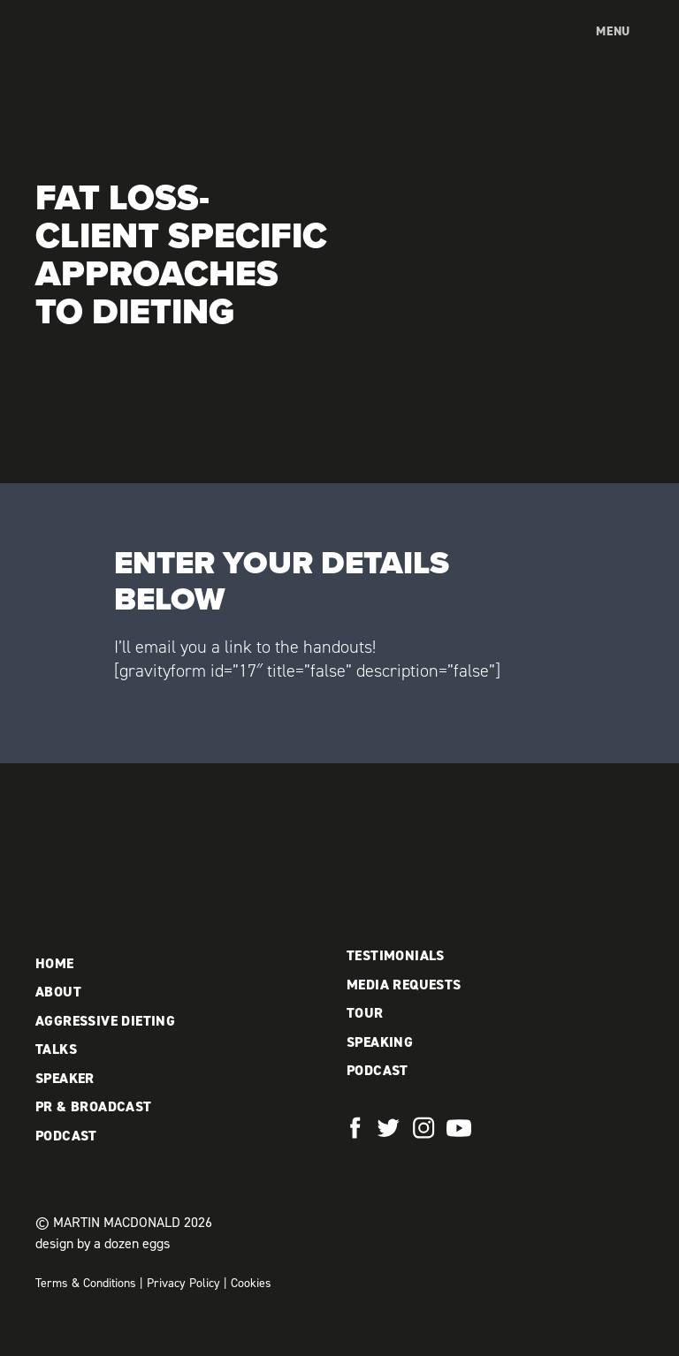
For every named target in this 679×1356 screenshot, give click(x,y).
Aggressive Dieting (105, 1020)
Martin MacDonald (128, 49)
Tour (365, 1013)
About (58, 991)
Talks (56, 1049)
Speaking (380, 1042)
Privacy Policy (183, 1283)
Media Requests (404, 984)
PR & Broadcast (93, 1106)
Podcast (66, 1135)
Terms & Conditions (85, 1283)
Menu (613, 31)
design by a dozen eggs (102, 1243)
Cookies (251, 1283)
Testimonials (396, 955)
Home (54, 963)
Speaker (65, 1078)
